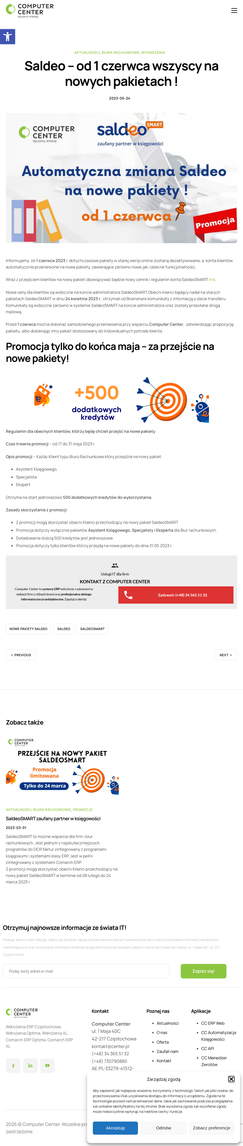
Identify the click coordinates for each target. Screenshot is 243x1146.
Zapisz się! (204, 971)
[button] (7, 36)
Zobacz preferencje (211, 1127)
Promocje (83, 812)
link (212, 282)
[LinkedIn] (30, 1065)
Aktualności (87, 52)
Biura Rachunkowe (120, 52)
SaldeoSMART (92, 631)
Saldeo (63, 631)
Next (224, 658)
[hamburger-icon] (234, 10)
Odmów (163, 1127)
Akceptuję (115, 1127)
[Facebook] (13, 1065)
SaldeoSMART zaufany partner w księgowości (53, 821)
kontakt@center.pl (111, 1046)
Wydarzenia (153, 52)
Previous (23, 658)
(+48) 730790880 (110, 1061)
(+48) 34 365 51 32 (111, 1053)
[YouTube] (47, 1065)
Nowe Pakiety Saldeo (28, 631)
